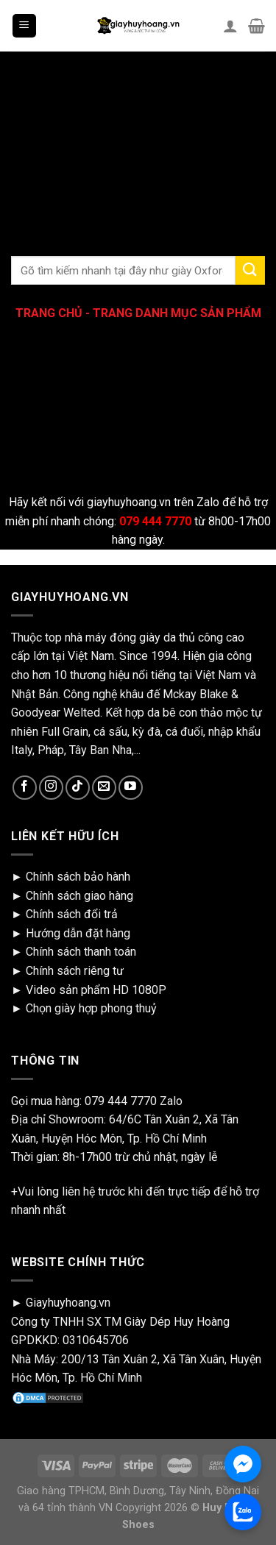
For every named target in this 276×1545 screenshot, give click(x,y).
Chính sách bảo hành (78, 877)
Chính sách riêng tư (75, 971)
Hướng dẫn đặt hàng (78, 933)
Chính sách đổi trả (72, 914)
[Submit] (250, 270)
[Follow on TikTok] (78, 787)
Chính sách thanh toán (81, 952)
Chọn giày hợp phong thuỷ (91, 1008)
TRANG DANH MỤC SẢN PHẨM (177, 313)
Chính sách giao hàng (79, 896)
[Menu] (25, 26)
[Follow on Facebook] (25, 787)
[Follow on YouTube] (130, 787)
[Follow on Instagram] (51, 787)
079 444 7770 (121, 1101)
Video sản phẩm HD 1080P (96, 990)
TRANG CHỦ (48, 313)
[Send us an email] (104, 787)
